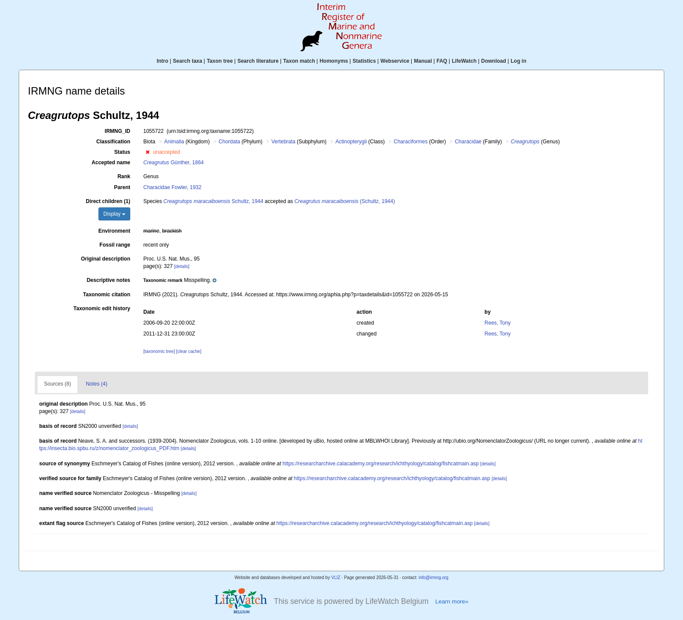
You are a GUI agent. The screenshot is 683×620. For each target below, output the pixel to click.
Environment (114, 231)
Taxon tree (220, 61)
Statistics (363, 61)
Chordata (229, 142)
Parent (122, 187)
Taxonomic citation (106, 294)
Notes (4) (96, 384)
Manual (423, 61)
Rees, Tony (497, 323)
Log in (518, 61)
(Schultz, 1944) (344, 201)
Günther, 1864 (173, 162)
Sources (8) (57, 384)
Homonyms (334, 61)
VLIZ (335, 577)
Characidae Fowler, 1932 (172, 187)
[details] (181, 266)
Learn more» (451, 601)
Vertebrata (283, 142)
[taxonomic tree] (159, 351)
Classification (113, 142)
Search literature (258, 61)
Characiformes (411, 142)
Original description (105, 259)
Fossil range (114, 245)
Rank (124, 176)
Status (122, 152)
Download (493, 61)
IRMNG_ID (117, 131)
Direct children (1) (108, 201)
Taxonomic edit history (102, 308)
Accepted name (110, 162)
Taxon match (299, 61)
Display (114, 214)
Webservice (394, 61)
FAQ (441, 61)
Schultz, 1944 (213, 201)
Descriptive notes (108, 280)
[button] (147, 152)
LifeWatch (464, 61)
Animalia (174, 142)
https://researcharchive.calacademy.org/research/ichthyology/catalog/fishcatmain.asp (381, 464)
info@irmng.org (434, 577)
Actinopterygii (351, 142)
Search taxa (187, 61)
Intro (163, 61)
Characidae (468, 142)
